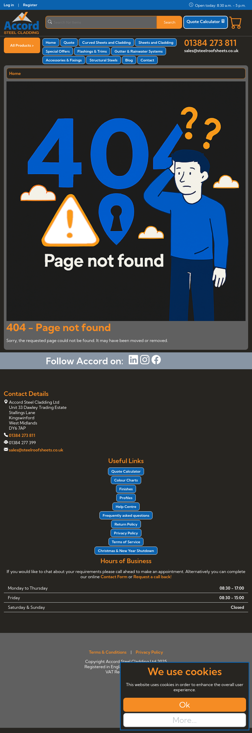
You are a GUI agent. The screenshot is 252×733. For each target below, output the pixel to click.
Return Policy (125, 524)
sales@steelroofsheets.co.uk (211, 50)
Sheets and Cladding (155, 42)
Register (30, 5)
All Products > (22, 45)
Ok (184, 705)
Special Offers (58, 51)
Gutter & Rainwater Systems (138, 51)
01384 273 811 (210, 43)
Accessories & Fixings (64, 60)
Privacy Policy (126, 533)
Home (51, 42)
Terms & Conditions (107, 652)
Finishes (126, 489)
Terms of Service (126, 542)
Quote (69, 42)
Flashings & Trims (92, 51)
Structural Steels (103, 60)
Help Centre (126, 506)
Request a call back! (152, 576)
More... (184, 720)
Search (169, 22)
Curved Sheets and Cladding (106, 42)
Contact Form (114, 576)
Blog (129, 60)
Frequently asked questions (126, 515)
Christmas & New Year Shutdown (126, 550)
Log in (9, 5)
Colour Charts (126, 480)
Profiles (126, 497)
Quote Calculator (205, 21)
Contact (147, 60)
